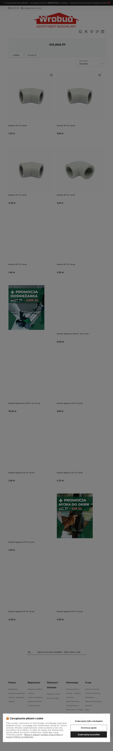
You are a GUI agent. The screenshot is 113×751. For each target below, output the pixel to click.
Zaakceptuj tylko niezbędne (89, 721)
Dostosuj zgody (89, 727)
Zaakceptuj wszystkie (89, 734)
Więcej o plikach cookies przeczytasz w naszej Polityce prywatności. (34, 735)
